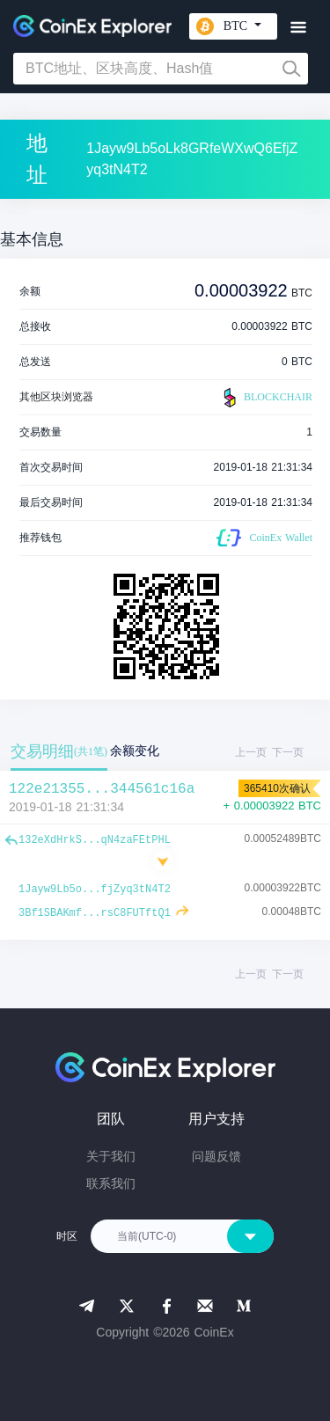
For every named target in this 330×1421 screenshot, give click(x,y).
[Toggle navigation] (298, 27)
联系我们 (111, 1183)
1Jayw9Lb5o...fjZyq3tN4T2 (94, 889)
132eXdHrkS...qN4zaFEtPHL (94, 840)
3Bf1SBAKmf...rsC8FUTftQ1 (94, 913)
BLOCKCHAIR (265, 397)
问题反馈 (216, 1156)
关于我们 (111, 1156)
